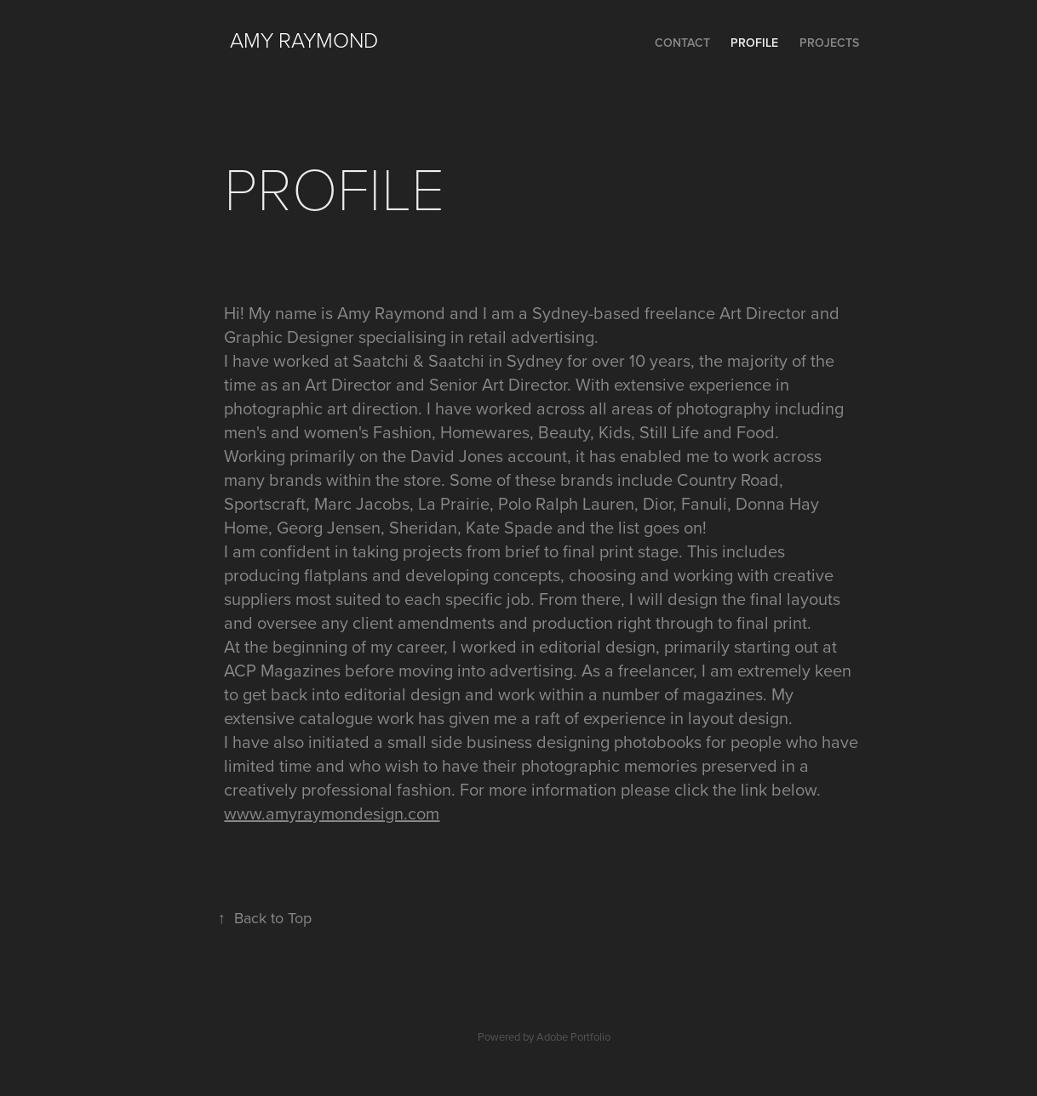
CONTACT (682, 42)
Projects (829, 42)
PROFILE (754, 42)
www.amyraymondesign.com (331, 813)
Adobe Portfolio (573, 1036)
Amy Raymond (304, 39)
